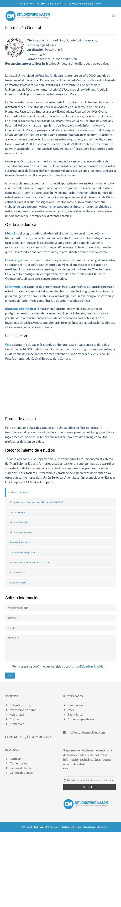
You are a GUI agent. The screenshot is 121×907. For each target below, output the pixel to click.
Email (66, 768)
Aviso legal (17, 714)
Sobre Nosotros (20, 705)
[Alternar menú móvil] (114, 15)
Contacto (16, 719)
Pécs (8, 344)
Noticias (15, 759)
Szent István (76, 714)
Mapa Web (17, 724)
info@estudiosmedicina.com (85, 3)
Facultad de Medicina (19, 522)
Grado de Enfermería (19, 542)
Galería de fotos (17, 572)
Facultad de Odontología (21, 532)
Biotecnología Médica (20, 308)
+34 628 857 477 (38, 737)
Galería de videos (18, 582)
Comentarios (18, 763)
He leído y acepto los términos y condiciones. (91, 780)
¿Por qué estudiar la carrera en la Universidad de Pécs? (36, 502)
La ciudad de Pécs (18, 512)
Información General (20, 492)
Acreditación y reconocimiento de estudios (30, 562)
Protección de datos (23, 710)
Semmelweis (76, 705)
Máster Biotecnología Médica (23, 552)
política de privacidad (91, 666)
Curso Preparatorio (81, 719)
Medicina (11, 233)
